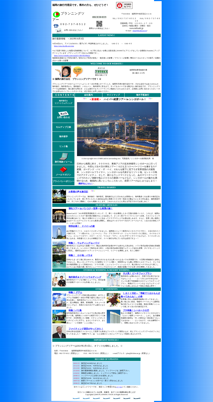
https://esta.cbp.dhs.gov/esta (64, 46)
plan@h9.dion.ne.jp (140, 31)
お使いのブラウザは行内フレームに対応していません (106, 373)
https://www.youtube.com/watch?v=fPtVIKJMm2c (72, 55)
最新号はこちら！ (86, 183)
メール (119, 387)
